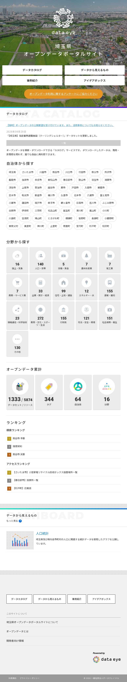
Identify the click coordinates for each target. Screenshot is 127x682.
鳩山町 (38, 218)
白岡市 (12, 210)
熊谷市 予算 (19, 438)
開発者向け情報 (15, 640)
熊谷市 (55, 172)
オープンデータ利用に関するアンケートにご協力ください (63, 94)
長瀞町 (95, 218)
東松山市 (52, 179)
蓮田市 (25, 202)
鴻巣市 (108, 179)
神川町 (40, 226)
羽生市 (95, 179)
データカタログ (32, 70)
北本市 (77, 195)
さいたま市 (27, 172)
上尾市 (25, 187)
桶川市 (51, 195)
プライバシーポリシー (30, 678)
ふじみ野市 (108, 202)
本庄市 (38, 179)
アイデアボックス (95, 80)
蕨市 (63, 187)
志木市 (12, 195)
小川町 (105, 210)
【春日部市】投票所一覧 (25, 480)
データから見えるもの (95, 70)
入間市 (88, 187)
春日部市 (67, 179)
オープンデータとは (17, 631)
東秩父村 (13, 226)
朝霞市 (101, 187)
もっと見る (12, 520)
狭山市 (82, 179)
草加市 (38, 187)
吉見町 (25, 218)
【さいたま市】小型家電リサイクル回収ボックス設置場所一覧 (45, 472)
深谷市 (12, 187)
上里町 (53, 226)
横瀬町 (68, 218)
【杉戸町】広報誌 (22, 488)
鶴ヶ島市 (65, 202)
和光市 (25, 195)
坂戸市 (38, 202)
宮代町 (79, 226)
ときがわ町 (53, 218)
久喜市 (64, 195)
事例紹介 (32, 80)
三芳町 (38, 210)
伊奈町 (25, 210)
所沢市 (108, 172)
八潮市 (90, 195)
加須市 (25, 179)
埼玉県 (12, 172)
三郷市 (12, 202)
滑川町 (79, 210)
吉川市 (92, 202)
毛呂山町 (52, 210)
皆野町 (82, 218)
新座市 (38, 195)
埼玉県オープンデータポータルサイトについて (32, 622)
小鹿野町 (109, 218)
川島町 (12, 218)
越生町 (66, 210)
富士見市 (104, 195)
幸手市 (51, 202)
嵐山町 (92, 210)
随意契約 (17, 446)
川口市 (68, 172)
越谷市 (51, 187)
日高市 (79, 202)
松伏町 (105, 226)
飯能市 (12, 179)
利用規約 (12, 678)
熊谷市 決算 (19, 454)
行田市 (82, 172)
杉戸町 (92, 226)
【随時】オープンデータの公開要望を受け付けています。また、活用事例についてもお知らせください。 (60, 125)
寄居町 (66, 226)
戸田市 (75, 187)
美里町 (27, 226)
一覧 (63, 143)
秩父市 (95, 172)
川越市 (42, 172)
